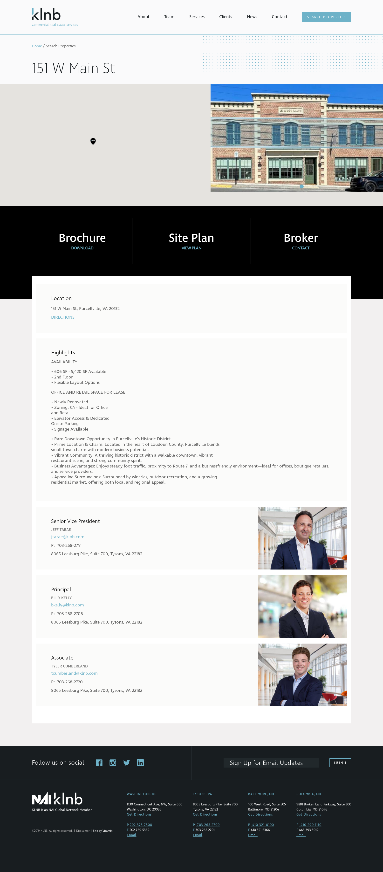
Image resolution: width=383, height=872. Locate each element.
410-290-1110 (310, 825)
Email (131, 835)
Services (197, 17)
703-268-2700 (208, 825)
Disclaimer (82, 831)
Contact (279, 17)
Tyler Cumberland (69, 666)
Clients (225, 17)
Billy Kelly (61, 598)
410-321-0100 (262, 825)
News (252, 17)
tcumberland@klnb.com (74, 673)
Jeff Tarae (61, 529)
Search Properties (326, 17)
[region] (191, 145)
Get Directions (139, 814)
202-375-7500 (141, 825)
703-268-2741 (69, 545)
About (143, 17)
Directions (63, 317)
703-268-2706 (70, 614)
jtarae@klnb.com (67, 537)
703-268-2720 (70, 682)
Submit (340, 763)
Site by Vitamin (103, 831)
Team (169, 17)
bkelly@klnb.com (67, 605)
